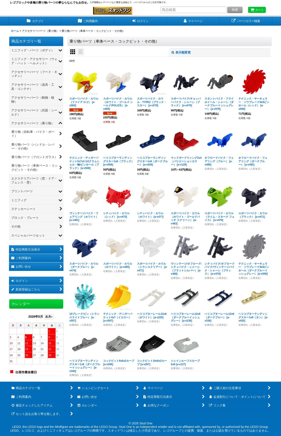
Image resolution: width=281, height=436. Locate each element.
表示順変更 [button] (181, 52)
